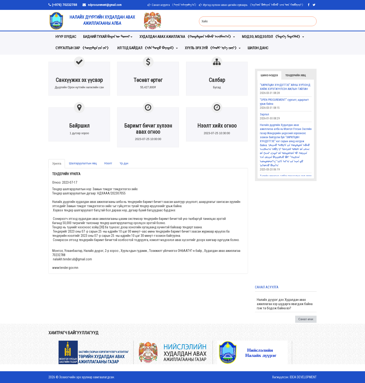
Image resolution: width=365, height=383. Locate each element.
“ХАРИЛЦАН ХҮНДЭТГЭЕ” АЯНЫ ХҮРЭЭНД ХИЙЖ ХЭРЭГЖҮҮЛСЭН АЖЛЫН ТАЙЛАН (285, 87)
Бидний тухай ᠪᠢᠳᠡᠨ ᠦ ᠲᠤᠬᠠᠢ (107, 37)
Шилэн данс (258, 48)
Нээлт (108, 163)
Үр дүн (124, 163)
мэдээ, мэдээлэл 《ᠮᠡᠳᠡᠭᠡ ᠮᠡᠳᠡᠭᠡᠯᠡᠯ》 (273, 37)
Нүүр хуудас (66, 37)
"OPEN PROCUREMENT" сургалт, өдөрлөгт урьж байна (284, 101)
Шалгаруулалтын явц (83, 163)
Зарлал (264, 114)
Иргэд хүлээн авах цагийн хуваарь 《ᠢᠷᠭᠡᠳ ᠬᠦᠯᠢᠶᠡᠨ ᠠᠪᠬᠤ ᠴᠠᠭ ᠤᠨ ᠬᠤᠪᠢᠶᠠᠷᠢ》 (254, 5)
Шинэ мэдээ (269, 75)
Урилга (56, 163)
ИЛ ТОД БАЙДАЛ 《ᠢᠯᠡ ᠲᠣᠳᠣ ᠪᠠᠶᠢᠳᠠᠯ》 (147, 48)
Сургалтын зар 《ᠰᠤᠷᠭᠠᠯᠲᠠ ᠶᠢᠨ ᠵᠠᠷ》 (83, 48)
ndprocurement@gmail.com (105, 5)
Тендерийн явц (295, 75)
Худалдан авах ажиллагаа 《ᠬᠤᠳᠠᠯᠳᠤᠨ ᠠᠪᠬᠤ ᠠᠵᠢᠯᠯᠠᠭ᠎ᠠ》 (187, 37)
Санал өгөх (305, 319)
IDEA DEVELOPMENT (303, 377)
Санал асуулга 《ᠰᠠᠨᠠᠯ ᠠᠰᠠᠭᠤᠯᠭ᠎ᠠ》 (175, 5)
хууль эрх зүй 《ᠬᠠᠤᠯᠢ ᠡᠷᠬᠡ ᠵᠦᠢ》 (213, 48)
